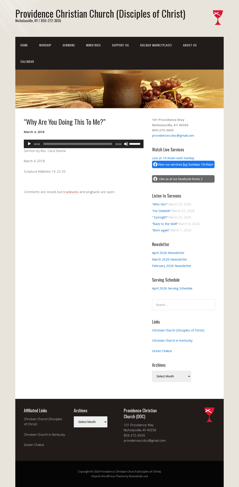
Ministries (93, 45)
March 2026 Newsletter (169, 259)
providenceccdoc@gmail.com (173, 135)
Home (24, 45)
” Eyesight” (160, 217)
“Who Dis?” (160, 204)
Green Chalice (162, 351)
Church (96, 476)
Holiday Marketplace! (156, 45)
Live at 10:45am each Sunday (173, 158)
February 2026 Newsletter (171, 266)
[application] (84, 144)
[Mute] (126, 144)
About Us (190, 45)
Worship (45, 45)
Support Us (120, 45)
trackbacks (71, 192)
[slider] (77, 144)
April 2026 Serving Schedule (172, 288)
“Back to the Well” (165, 224)
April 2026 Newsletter (168, 253)
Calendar (27, 61)
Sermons (69, 45)
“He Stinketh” (161, 211)
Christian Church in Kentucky (172, 340)
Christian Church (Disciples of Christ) (178, 330)
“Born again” (161, 230)
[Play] (29, 144)
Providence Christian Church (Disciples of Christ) (100, 13)
